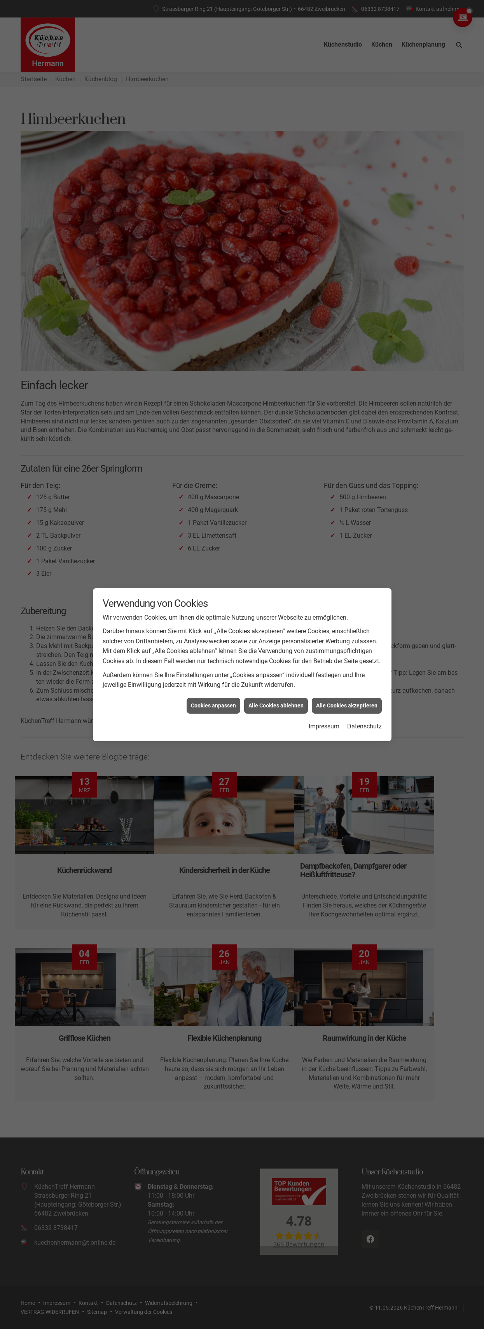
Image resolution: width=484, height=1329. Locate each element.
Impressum (324, 721)
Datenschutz (364, 721)
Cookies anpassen (213, 701)
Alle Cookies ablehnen (276, 701)
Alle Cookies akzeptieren (346, 701)
